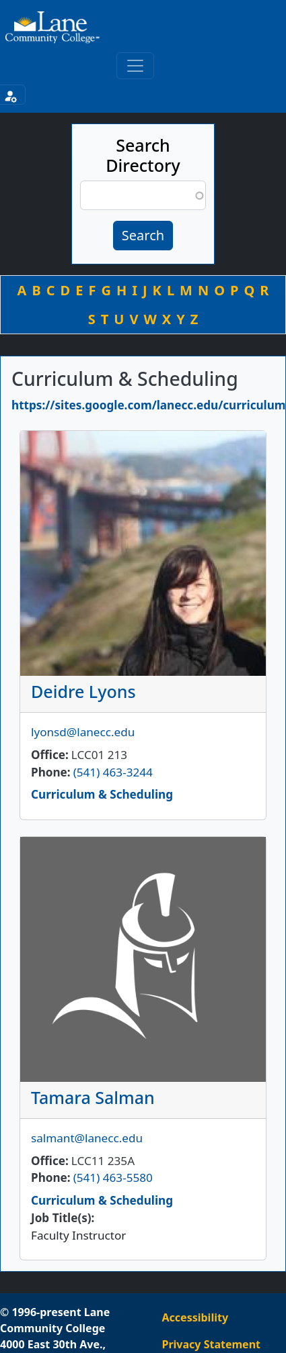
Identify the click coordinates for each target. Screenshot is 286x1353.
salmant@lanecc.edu (87, 1138)
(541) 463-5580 (113, 1177)
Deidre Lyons (83, 691)
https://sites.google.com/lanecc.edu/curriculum (148, 405)
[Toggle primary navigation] (135, 65)
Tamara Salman (93, 1097)
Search (143, 235)
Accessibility (195, 1317)
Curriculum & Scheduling (102, 794)
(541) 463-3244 (113, 772)
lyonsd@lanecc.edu (83, 732)
